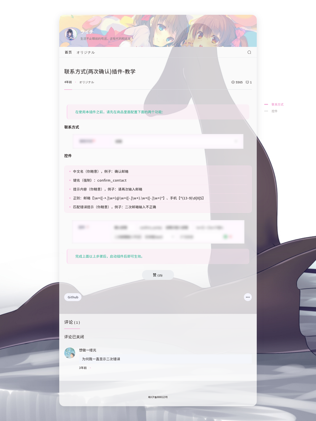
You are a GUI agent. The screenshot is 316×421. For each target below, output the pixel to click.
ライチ (87, 31)
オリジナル (86, 52)
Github (73, 297)
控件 (274, 111)
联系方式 (277, 104)
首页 (68, 52)
